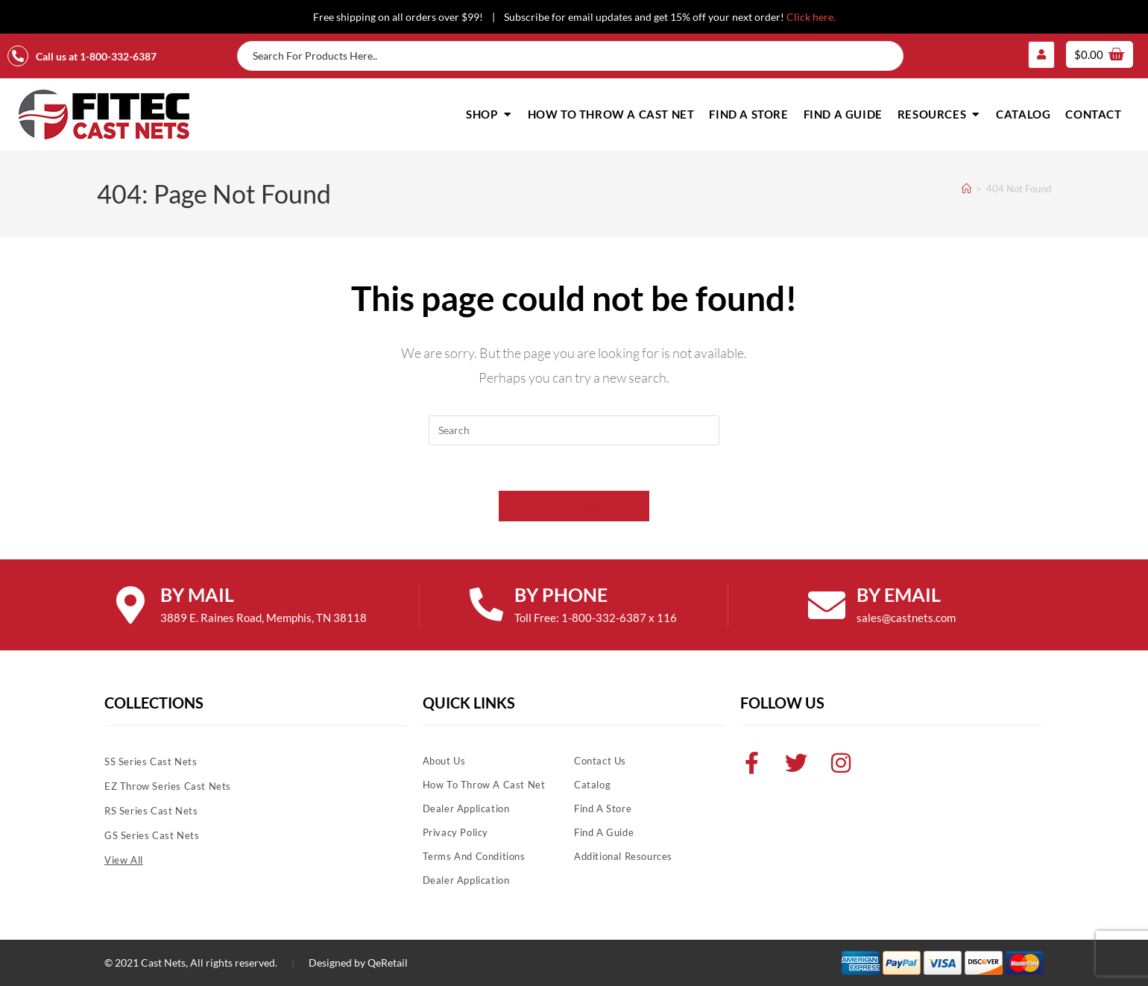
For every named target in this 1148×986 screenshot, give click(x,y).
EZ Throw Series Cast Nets (167, 786)
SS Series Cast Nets (150, 761)
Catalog (592, 785)
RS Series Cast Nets (151, 811)
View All (123, 860)
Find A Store (602, 808)
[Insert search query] (574, 430)
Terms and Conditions (474, 856)
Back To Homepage (574, 506)
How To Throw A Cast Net (484, 785)
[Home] (966, 189)
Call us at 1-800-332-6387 (96, 56)
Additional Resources (623, 856)
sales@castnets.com (906, 617)
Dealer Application (466, 808)
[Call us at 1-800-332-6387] (17, 55)
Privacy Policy (455, 832)
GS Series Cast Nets (151, 835)
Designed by (337, 962)
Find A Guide (604, 832)
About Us (444, 761)
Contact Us (600, 761)
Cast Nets (163, 962)
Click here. (811, 16)
